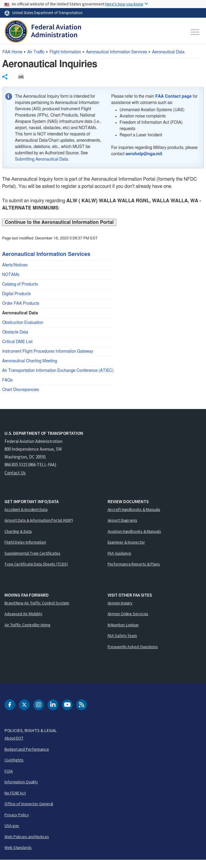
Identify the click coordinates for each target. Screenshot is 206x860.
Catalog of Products (20, 284)
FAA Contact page (173, 96)
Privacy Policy (16, 814)
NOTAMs (10, 275)
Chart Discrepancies (20, 390)
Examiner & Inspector (126, 542)
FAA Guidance (120, 553)
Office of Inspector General (28, 803)
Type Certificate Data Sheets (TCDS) (36, 564)
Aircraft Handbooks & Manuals (134, 509)
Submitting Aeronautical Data (41, 159)
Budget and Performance (26, 749)
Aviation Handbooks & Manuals (134, 531)
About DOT (13, 738)
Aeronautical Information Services (116, 52)
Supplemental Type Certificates (32, 553)
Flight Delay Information (25, 542)
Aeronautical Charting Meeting (29, 361)
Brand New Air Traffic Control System (36, 603)
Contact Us (15, 473)
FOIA (8, 771)
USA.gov (11, 825)
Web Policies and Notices (26, 836)
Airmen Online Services (128, 613)
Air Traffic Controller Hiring (27, 624)
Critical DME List (17, 342)
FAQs (7, 380)
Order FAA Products (20, 303)
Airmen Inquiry (120, 603)
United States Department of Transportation (47, 12)
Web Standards (18, 847)
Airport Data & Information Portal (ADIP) (38, 520)
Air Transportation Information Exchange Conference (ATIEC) (58, 371)
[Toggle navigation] (195, 32)
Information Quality (21, 781)
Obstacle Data (15, 332)
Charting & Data (18, 531)
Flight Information (65, 52)
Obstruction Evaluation (22, 323)
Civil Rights (14, 760)
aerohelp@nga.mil (144, 154)
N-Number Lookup (123, 624)
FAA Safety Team (122, 635)
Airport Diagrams (122, 520)
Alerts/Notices (15, 265)
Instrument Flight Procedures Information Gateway (47, 351)
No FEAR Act (15, 793)
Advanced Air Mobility (23, 613)
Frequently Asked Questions (133, 646)
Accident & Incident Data (26, 509)
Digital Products (16, 294)
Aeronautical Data (168, 52)
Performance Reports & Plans (134, 564)
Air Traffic (36, 52)
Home (12, 52)
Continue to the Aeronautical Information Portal (59, 222)
